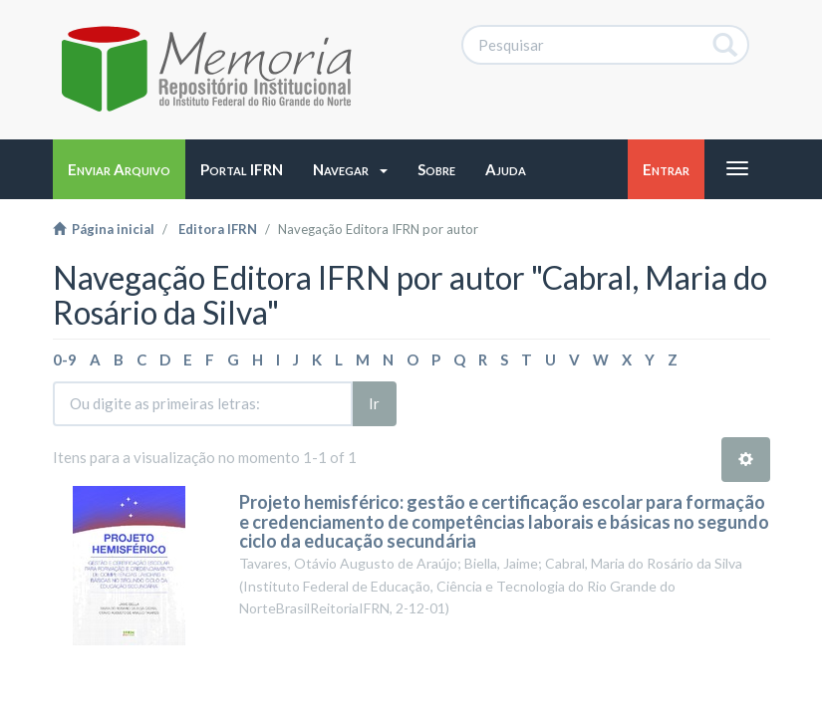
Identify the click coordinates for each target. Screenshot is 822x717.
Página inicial (103, 229)
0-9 (65, 359)
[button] (350, 169)
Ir (374, 403)
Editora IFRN (217, 229)
